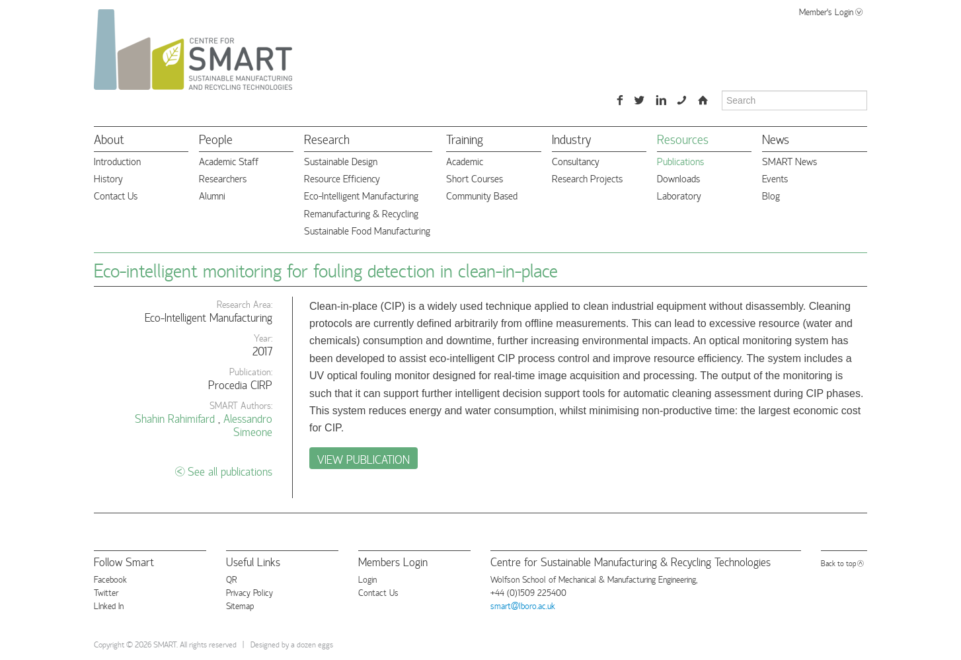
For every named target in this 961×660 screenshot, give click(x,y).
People (216, 138)
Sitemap (240, 605)
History (108, 178)
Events (775, 178)
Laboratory (679, 195)
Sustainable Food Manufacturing (367, 230)
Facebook (110, 578)
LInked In (109, 605)
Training (464, 138)
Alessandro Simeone (247, 424)
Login (367, 578)
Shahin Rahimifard (175, 418)
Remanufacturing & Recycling (361, 213)
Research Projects (587, 178)
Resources (683, 138)
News (775, 138)
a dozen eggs (312, 643)
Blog (771, 195)
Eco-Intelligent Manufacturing (361, 195)
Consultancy (575, 161)
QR (231, 578)
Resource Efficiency (342, 178)
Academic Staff (228, 161)
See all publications (230, 470)
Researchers (223, 178)
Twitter (106, 592)
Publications (680, 161)
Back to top (838, 562)
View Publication (363, 458)
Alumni (212, 195)
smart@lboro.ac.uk (522, 605)
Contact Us (115, 195)
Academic (464, 161)
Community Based (482, 195)
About (109, 138)
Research (327, 138)
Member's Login (826, 11)
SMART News (789, 161)
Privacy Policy (249, 592)
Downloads (678, 178)
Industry (571, 138)
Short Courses (474, 178)
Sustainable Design (340, 161)
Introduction (117, 161)
